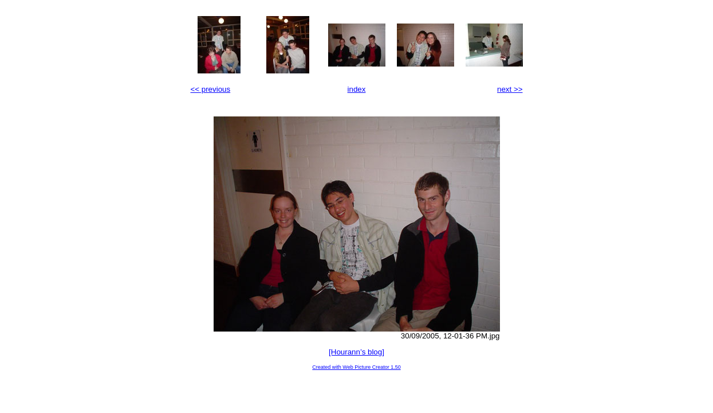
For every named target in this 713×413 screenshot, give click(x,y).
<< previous (211, 89)
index (357, 89)
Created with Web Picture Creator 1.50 (356, 367)
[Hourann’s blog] (356, 352)
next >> (509, 89)
